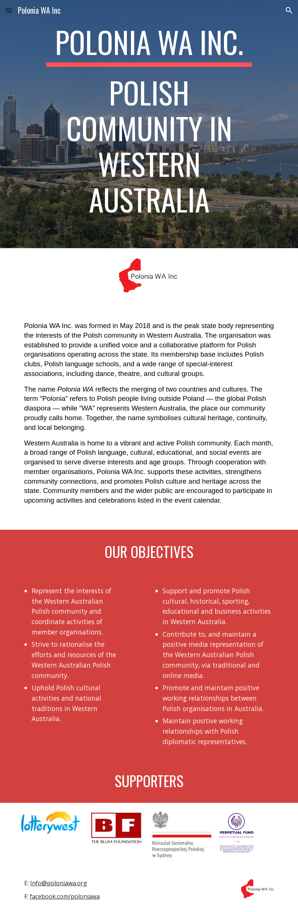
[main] (149, 124)
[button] (9, 10)
